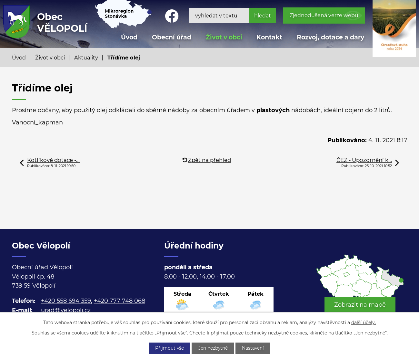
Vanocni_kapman (37, 122)
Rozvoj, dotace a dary (330, 37)
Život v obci (224, 37)
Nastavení (254, 348)
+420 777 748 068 (119, 300)
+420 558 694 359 (66, 300)
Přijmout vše (168, 348)
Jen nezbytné (213, 348)
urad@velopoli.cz (66, 310)
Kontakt (269, 37)
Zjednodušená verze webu (324, 15)
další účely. (363, 322)
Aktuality (86, 57)
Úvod (19, 57)
